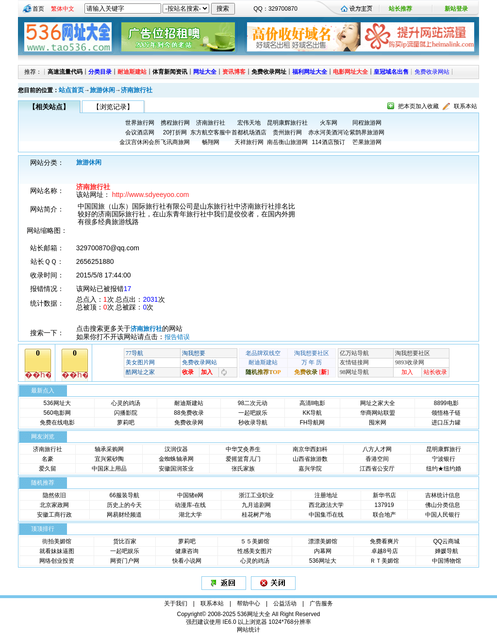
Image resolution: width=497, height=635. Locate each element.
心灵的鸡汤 (125, 403)
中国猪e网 (190, 495)
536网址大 (57, 403)
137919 (384, 505)
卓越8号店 (384, 551)
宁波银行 (443, 459)
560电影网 (57, 412)
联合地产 (384, 514)
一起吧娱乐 (252, 412)
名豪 (47, 459)
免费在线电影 (57, 422)
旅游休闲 (102, 90)
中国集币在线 (326, 514)
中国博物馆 (446, 560)
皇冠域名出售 (391, 71)
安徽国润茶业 (176, 468)
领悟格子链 (446, 412)
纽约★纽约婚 (443, 468)
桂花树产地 (256, 514)
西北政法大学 (326, 505)
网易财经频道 (124, 514)
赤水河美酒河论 (328, 132)
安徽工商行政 (54, 514)
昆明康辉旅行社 (287, 122)
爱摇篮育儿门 (243, 459)
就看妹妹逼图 (56, 551)
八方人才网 (377, 449)
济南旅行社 (136, 90)
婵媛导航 (446, 551)
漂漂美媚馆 (322, 541)
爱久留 (47, 468)
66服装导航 (124, 495)
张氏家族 (243, 468)
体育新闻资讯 (169, 71)
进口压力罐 (446, 422)
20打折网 (175, 132)
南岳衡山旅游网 (287, 142)
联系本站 (465, 106)
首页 (38, 8)
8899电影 (446, 403)
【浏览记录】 (113, 107)
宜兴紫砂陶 (109, 459)
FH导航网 (312, 422)
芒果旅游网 (366, 142)
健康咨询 (187, 551)
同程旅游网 (366, 122)
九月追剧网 (256, 505)
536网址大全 (253, 614)
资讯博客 (234, 71)
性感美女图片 (254, 551)
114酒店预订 (328, 142)
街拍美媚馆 (56, 541)
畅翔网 (210, 142)
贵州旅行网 (287, 132)
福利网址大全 (309, 71)
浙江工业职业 (256, 495)
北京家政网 (54, 505)
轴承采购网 (109, 449)
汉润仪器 (176, 449)
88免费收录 (188, 412)
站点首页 (71, 90)
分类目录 (100, 71)
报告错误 (177, 337)
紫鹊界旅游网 (366, 132)
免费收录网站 (431, 71)
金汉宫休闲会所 (139, 142)
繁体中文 (62, 8)
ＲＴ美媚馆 (384, 560)
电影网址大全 (350, 71)
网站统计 (248, 629)
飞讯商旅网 (175, 142)
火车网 (328, 122)
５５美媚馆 (254, 541)
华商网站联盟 (377, 412)
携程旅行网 (175, 122)
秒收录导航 (252, 422)
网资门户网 (124, 560)
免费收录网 (188, 422)
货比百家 (124, 541)
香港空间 (377, 459)
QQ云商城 (446, 541)
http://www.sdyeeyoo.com (150, 194)
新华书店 (384, 495)
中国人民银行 (442, 514)
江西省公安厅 (377, 468)
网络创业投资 (56, 560)
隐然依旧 (54, 495)
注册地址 (326, 495)
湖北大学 (190, 514)
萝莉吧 (125, 422)
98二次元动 (252, 403)
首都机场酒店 (249, 132)
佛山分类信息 (442, 505)
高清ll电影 (312, 403)
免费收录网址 (268, 71)
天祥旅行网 (249, 142)
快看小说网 (186, 560)
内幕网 (322, 551)
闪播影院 (125, 412)
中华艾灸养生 (243, 449)
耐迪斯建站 (132, 71)
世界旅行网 (139, 122)
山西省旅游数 (310, 459)
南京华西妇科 (310, 449)
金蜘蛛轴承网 (176, 459)
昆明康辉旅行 (443, 449)
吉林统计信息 (442, 495)
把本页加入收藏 (418, 106)
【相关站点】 (49, 107)
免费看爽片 (384, 541)
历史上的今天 (124, 505)
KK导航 (312, 412)
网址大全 (204, 71)
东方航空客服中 (210, 132)
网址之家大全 (377, 403)
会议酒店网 (139, 132)
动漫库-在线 (190, 505)
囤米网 (377, 422)
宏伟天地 (249, 122)
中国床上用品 (109, 468)
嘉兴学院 (310, 468)
